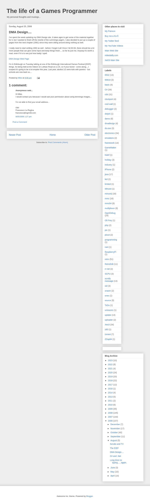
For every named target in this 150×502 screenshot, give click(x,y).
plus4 (107, 235)
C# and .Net (115, 456)
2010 (110, 405)
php (106, 225)
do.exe (108, 128)
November (115, 428)
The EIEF (114, 448)
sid (106, 286)
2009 (110, 409)
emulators (109, 138)
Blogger (89, 496)
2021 (110, 368)
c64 (106, 94)
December (115, 424)
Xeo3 (107, 324)
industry (108, 165)
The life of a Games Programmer (52, 11)
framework (109, 143)
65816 (108, 80)
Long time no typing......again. (118, 461)
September (115, 436)
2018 (110, 380)
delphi (107, 114)
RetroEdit (109, 264)
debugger (109, 109)
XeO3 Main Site (112, 60)
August (113, 440)
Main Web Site (111, 50)
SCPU (108, 274)
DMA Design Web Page (19, 59)
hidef (107, 155)
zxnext (108, 334)
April (112, 476)
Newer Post (15, 135)
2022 (110, 364)
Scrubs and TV (116, 444)
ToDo (107, 305)
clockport (109, 99)
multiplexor (110, 208)
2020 (110, 372)
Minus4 (108, 189)
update (108, 315)
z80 (106, 329)
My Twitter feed (112, 41)
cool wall (109, 104)
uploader (109, 320)
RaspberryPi (110, 252)
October (114, 432)
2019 (110, 376)
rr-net (107, 269)
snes (107, 295)
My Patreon (110, 31)
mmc (107, 198)
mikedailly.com (111, 55)
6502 (107, 75)
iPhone (108, 169)
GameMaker (110, 147)
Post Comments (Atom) (58, 142)
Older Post (90, 135)
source (108, 300)
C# (106, 89)
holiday (108, 160)
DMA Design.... (117, 452)
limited (108, 184)
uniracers (109, 310)
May (112, 472)
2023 (110, 360)
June (112, 467)
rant (106, 247)
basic (107, 85)
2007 (110, 417)
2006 (110, 421)
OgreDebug (110, 213)
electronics (110, 133)
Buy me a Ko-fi (111, 36)
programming (111, 240)
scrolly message (109, 279)
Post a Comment (20, 122)
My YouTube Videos (114, 46)
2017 (110, 384)
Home (53, 135)
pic (106, 230)
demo (107, 118)
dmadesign (110, 123)
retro (107, 259)
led (106, 179)
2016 (110, 388)
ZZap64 (108, 339)
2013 (110, 397)
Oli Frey (108, 220)
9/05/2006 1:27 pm (24, 116)
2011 (110, 401)
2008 (110, 413)
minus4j (108, 193)
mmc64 (108, 203)
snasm (108, 291)
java (107, 174)
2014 (110, 392)
